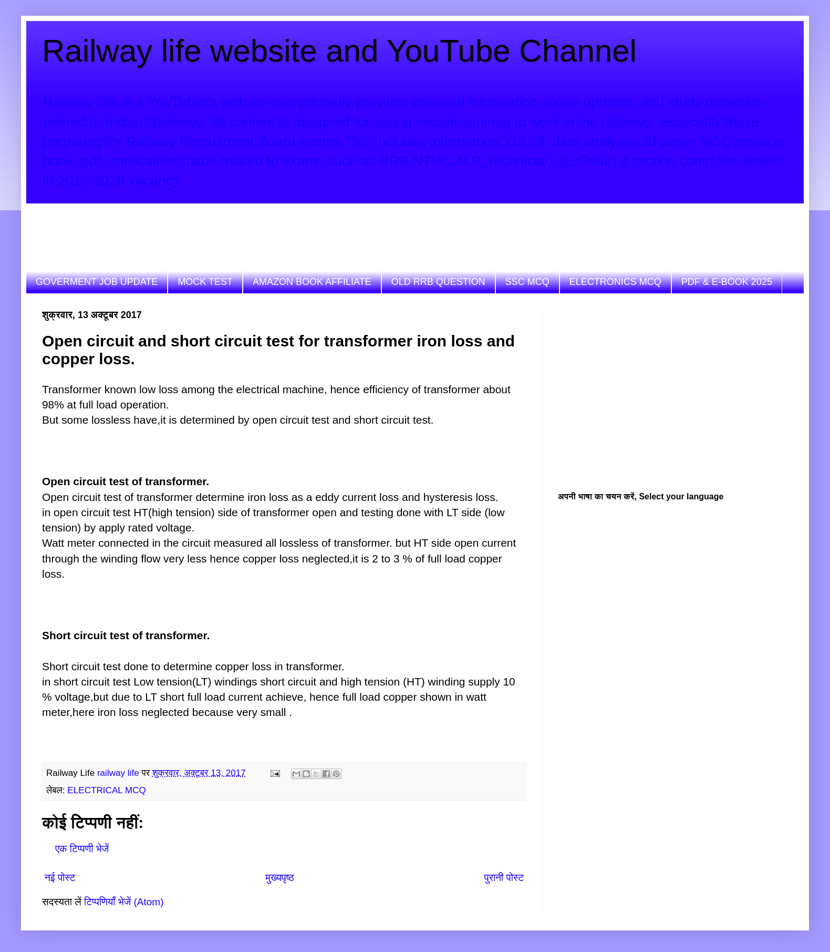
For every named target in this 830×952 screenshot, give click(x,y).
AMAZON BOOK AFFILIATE (312, 282)
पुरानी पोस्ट (504, 877)
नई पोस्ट (60, 877)
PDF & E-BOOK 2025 (726, 282)
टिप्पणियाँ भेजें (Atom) (124, 901)
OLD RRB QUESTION (438, 282)
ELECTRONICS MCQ (615, 282)
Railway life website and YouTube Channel (339, 50)
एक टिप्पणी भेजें (82, 848)
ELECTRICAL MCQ (106, 790)
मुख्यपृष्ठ (279, 877)
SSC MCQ (527, 282)
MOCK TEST (205, 282)
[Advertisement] (233, 227)
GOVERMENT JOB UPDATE (97, 282)
